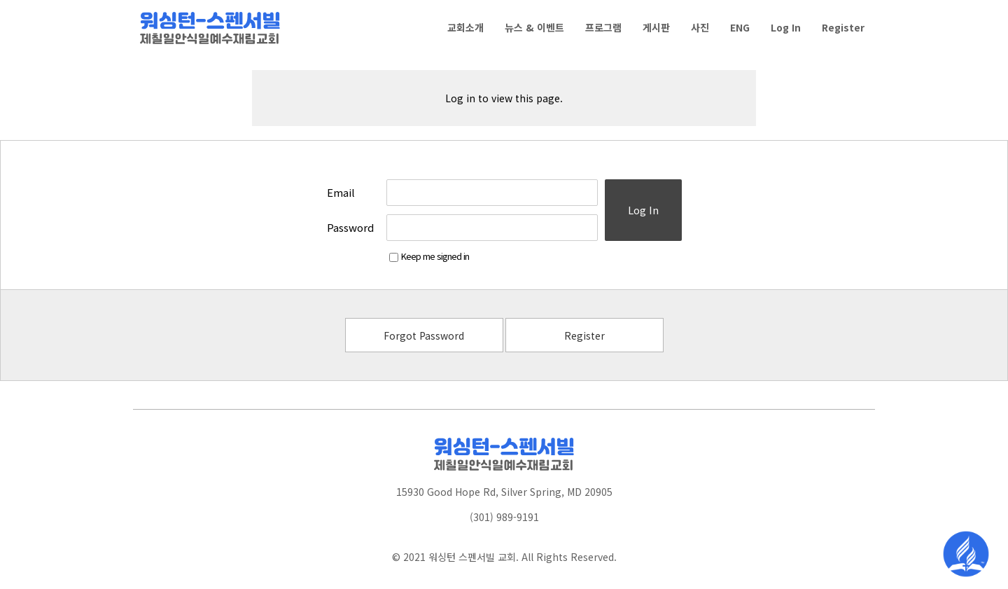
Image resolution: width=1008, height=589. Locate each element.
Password (350, 227)
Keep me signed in (429, 256)
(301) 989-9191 (504, 517)
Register (584, 335)
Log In (643, 209)
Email (341, 192)
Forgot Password (424, 335)
